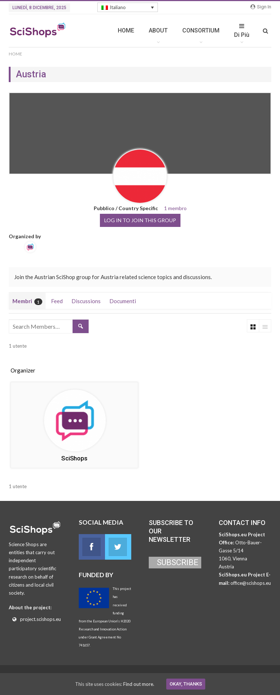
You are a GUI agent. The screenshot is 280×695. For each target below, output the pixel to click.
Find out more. (138, 684)
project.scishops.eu (40, 619)
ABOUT (158, 30)
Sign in (260, 6)
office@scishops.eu (250, 583)
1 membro (175, 208)
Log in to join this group (140, 220)
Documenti (122, 301)
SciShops (74, 458)
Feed (57, 301)
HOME (126, 30)
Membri (27, 301)
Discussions (86, 301)
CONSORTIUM (200, 30)
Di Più (242, 30)
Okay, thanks (186, 684)
